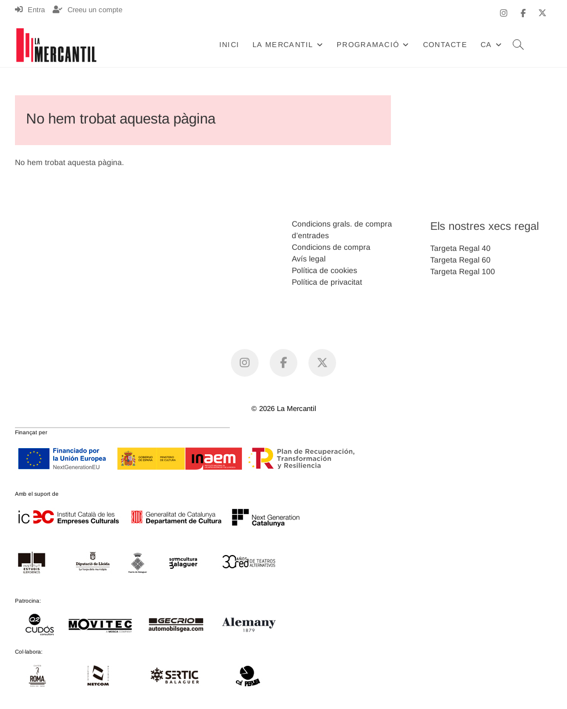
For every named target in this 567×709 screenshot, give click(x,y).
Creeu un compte (87, 10)
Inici (229, 44)
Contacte (445, 44)
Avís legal (309, 258)
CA (486, 44)
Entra (30, 10)
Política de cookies (324, 270)
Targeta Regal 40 (460, 248)
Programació (368, 44)
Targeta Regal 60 (460, 259)
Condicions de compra (331, 247)
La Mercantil (282, 44)
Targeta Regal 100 (462, 271)
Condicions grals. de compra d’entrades (342, 229)
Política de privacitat (327, 282)
